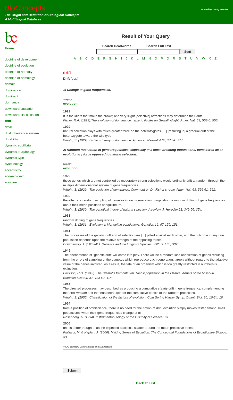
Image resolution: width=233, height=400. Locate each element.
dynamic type (14, 158)
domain (10, 84)
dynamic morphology (20, 151)
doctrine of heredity (18, 72)
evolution (70, 103)
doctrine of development (22, 59)
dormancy (12, 102)
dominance (13, 90)
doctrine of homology (20, 78)
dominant (11, 96)
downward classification (22, 115)
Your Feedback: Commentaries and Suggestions (87, 347)
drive (8, 127)
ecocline (11, 182)
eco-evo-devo (15, 176)
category (67, 99)
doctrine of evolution (19, 65)
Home (9, 48)
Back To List (145, 383)
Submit (72, 370)
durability (11, 139)
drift (8, 121)
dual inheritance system (22, 133)
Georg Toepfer (220, 9)
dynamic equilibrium (19, 145)
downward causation (19, 109)
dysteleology (14, 164)
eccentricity (13, 170)
